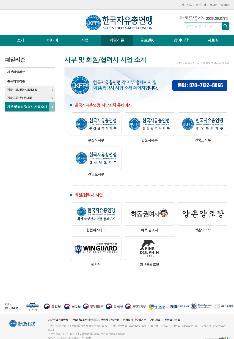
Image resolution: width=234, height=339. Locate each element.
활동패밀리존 (16, 81)
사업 (84, 40)
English (225, 4)
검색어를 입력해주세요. (201, 26)
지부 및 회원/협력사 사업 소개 (27, 106)
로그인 (213, 4)
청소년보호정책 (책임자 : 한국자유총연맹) (95, 320)
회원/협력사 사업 (89, 195)
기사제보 (187, 4)
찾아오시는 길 (172, 320)
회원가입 (200, 4)
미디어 (52, 40)
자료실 (212, 40)
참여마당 (180, 40)
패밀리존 (116, 40)
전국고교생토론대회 (19, 98)
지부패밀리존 (16, 71)
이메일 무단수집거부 (134, 320)
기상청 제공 (192, 19)
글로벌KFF (148, 40)
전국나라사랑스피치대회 (22, 90)
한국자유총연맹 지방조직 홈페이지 (103, 105)
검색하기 (225, 26)
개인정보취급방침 (58, 320)
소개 (20, 40)
